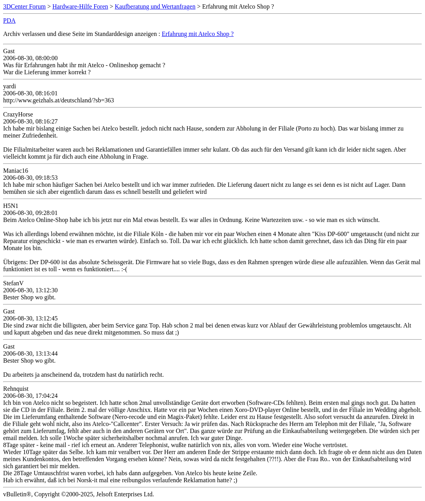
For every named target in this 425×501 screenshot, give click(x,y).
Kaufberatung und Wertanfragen (155, 6)
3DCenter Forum (24, 6)
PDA (9, 20)
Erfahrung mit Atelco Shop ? (198, 33)
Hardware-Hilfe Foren (80, 6)
